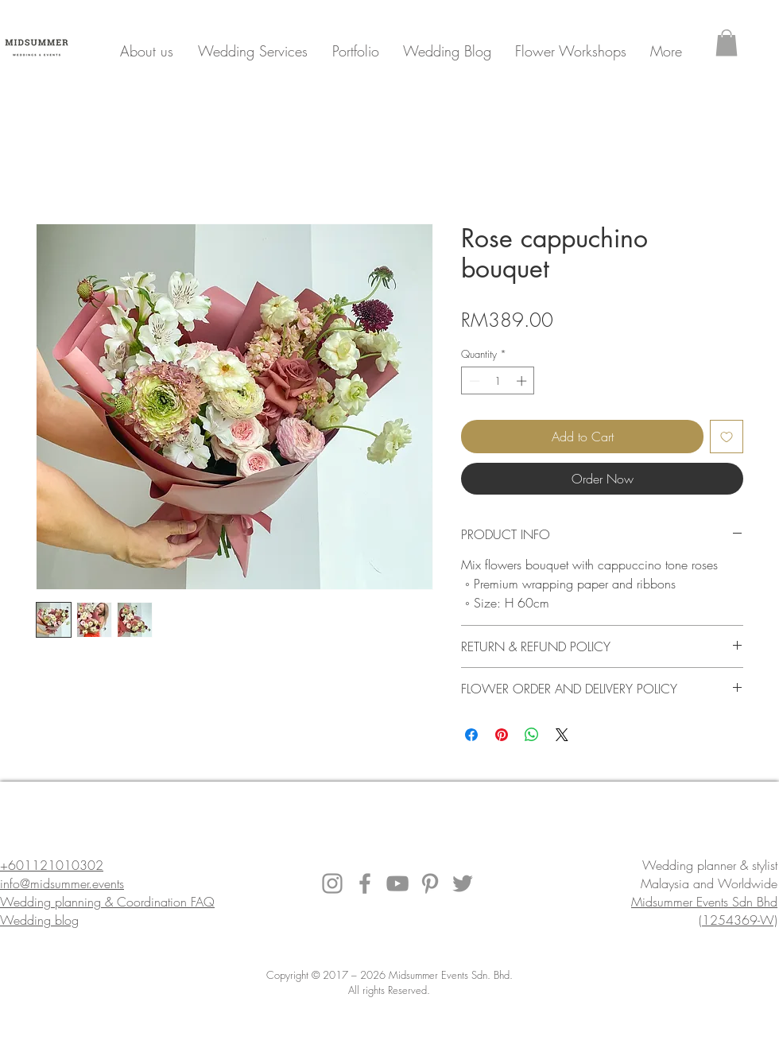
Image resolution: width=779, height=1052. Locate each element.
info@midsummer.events (62, 883)
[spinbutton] (498, 380)
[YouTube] (397, 883)
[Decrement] (473, 380)
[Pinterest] (430, 883)
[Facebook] (364, 883)
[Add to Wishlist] (726, 436)
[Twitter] (462, 883)
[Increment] (523, 380)
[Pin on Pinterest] (501, 734)
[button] (726, 42)
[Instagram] (332, 883)
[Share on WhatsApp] (531, 734)
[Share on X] (562, 734)
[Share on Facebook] (471, 734)
